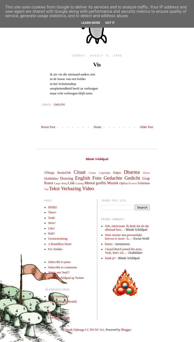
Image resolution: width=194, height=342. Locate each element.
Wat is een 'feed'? (58, 272)
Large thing (60, 183)
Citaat (79, 172)
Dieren (146, 172)
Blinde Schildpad (97, 159)
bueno (108, 244)
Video (88, 188)
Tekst (54, 188)
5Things (49, 172)
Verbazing (71, 188)
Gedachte (113, 178)
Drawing (66, 178)
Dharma (132, 172)
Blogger (126, 329)
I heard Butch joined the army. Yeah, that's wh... (124, 251)
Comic (92, 172)
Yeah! (51, 218)
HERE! (52, 207)
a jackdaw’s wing (58, 317)
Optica (123, 183)
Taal (46, 189)
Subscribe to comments (62, 267)
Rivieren (132, 183)
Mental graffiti (95, 183)
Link (71, 183)
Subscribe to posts (59, 262)
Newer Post (48, 127)
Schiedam (144, 183)
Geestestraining (57, 238)
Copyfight (104, 172)
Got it (110, 23)
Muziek (112, 183)
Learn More (90, 23)
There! (52, 212)
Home (97, 127)
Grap (146, 178)
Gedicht (59, 104)
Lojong (80, 183)
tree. (51, 312)
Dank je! (110, 258)
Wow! (52, 223)
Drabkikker (51, 178)
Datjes (117, 172)
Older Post (146, 127)
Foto (96, 178)
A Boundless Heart (60, 244)
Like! (51, 228)
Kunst (48, 183)
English (82, 178)
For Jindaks (55, 249)
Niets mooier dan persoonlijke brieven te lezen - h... (123, 236)
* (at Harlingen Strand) (62, 301)
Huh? (51, 233)
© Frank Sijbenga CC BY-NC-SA (83, 329)
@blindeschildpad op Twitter (66, 278)
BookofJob (64, 172)
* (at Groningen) (58, 296)
